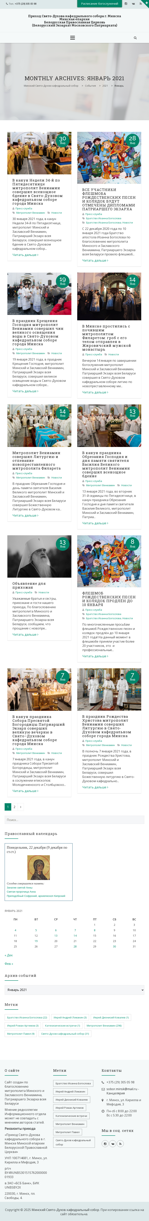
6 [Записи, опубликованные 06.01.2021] (56, 930)
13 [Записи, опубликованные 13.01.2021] (55, 935)
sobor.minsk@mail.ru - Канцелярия (123, 1091)
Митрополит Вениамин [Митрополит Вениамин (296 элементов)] (104, 1025)
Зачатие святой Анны (19, 887)
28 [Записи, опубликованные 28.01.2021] (75, 946)
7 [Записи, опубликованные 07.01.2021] (75, 930)
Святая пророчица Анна (21, 891)
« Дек (9, 955)
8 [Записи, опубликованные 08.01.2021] (94, 930)
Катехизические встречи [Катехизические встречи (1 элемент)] (62, 1025)
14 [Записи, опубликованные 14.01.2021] (75, 935)
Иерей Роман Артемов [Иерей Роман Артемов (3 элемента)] (22, 1025)
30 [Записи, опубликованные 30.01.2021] (114, 946)
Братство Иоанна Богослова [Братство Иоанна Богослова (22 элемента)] (27, 1017)
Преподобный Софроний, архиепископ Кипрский (36, 895)
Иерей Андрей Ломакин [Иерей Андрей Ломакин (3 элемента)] (70, 1017)
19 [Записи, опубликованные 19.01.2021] (36, 941)
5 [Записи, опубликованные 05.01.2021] (36, 930)
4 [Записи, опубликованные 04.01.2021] (15, 930)
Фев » (9, 964)
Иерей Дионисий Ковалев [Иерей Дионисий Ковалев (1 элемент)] (111, 1017)
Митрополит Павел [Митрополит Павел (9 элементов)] (20, 1033)
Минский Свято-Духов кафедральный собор (65, 1210)
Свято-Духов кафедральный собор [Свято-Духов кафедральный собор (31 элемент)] (65, 1033)
